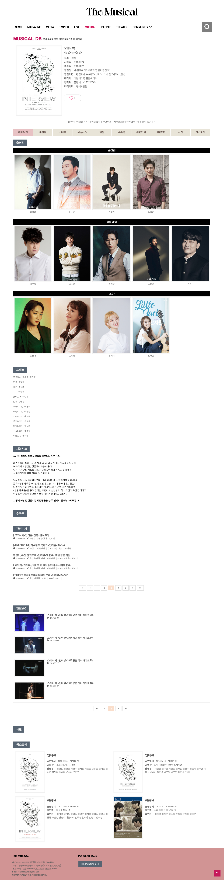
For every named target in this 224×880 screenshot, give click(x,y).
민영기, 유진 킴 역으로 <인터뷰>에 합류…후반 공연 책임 (41, 555)
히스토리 (200, 132)
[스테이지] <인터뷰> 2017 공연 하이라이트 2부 (70, 615)
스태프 (62, 132)
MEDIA (50, 27)
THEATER (121, 27)
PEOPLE (106, 27)
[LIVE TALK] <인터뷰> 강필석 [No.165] (31, 535)
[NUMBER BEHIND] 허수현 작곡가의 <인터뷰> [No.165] (39, 545)
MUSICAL (90, 27)
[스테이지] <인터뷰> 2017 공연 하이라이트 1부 (70, 637)
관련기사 (141, 132)
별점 (101, 132)
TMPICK (64, 27)
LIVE (77, 27)
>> (140, 588)
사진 (180, 132)
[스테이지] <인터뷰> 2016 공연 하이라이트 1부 (70, 683)
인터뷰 (51, 755)
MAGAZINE (34, 27)
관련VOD (160, 132)
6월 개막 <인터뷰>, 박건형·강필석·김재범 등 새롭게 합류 (42, 565)
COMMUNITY (142, 27)
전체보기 (23, 132)
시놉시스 (82, 132)
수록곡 (121, 132)
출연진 (42, 132)
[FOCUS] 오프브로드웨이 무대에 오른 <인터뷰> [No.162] (40, 575)
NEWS (18, 27)
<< (82, 588)
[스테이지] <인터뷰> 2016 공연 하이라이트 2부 (70, 660)
